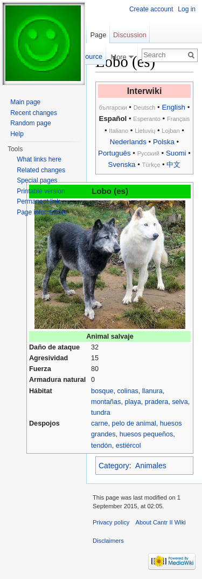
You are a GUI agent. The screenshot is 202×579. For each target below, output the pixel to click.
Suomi (176, 153)
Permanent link (38, 201)
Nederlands (128, 142)
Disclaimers (108, 540)
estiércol (128, 445)
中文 (173, 164)
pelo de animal (134, 423)
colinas (127, 391)
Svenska (122, 164)
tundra (100, 412)
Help (17, 134)
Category (114, 465)
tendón (101, 445)
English (173, 107)
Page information (41, 212)
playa (132, 402)
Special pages (37, 180)
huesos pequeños (146, 434)
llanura (152, 391)
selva (179, 402)
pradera (157, 402)
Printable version (41, 191)
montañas (106, 402)
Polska (164, 142)
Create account (151, 9)
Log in (187, 9)
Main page (25, 102)
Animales (150, 465)
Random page (30, 123)
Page (98, 35)
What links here (39, 159)
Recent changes (33, 113)
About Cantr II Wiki (161, 522)
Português (114, 153)
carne (99, 423)
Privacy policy (111, 522)
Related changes (41, 170)
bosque (102, 391)
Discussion (130, 35)
